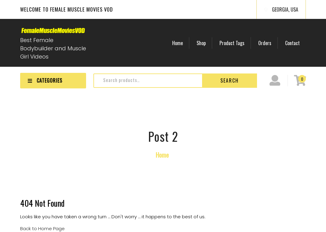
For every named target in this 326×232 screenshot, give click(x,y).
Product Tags (232, 43)
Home (177, 43)
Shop (201, 43)
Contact (292, 43)
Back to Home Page (42, 228)
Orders (264, 43)
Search (229, 80)
